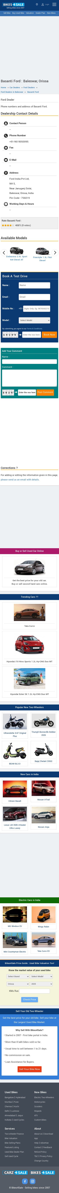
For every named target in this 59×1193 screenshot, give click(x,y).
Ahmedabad (10, 1115)
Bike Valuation (11, 1138)
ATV (36, 1115)
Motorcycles (39, 1102)
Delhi (7, 1111)
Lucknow (15, 1111)
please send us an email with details (20, 479)
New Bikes (51, 13)
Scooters (38, 1106)
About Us (38, 1134)
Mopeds (37, 1111)
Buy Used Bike (18, 13)
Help (36, 1143)
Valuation (30, 13)
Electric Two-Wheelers (44, 1097)
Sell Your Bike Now (29, 1069)
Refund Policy (40, 1152)
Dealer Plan (40, 13)
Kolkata (8, 1120)
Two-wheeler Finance (14, 1134)
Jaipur (20, 1115)
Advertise (44, 1143)
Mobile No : (8, 308)
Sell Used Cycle (11, 1156)
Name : (6, 285)
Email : (5, 297)
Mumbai (8, 1102)
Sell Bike (6, 13)
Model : (6, 320)
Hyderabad (20, 1097)
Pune (16, 1102)
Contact (37, 1147)
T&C (36, 1156)
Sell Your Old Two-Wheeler (29, 1011)
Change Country (41, 1160)
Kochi (16, 1106)
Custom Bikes (40, 1120)
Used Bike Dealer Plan (14, 1152)
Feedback (47, 1147)
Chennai (8, 1106)
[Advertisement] (29, 47)
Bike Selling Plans (12, 1143)
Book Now (49, 334)
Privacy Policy (46, 1156)
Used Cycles (18, 1120)
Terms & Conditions (34, 329)
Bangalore (9, 1097)
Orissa (37, 4)
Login (45, 4)
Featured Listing (12, 1147)
